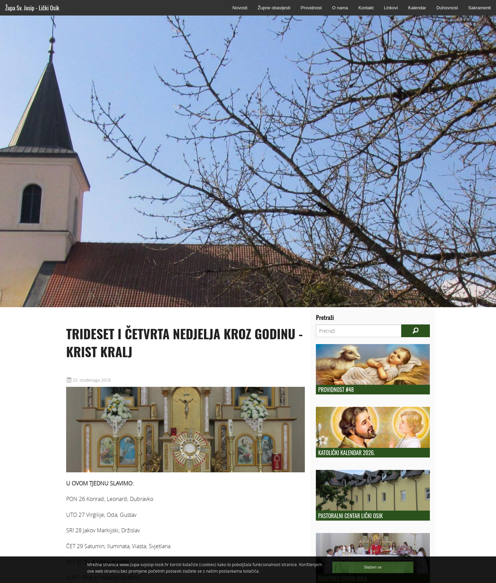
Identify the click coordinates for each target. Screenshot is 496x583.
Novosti (239, 7)
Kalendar (417, 7)
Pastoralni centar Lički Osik (350, 516)
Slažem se (373, 567)
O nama (340, 7)
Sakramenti (479, 7)
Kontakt (365, 7)
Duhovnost (447, 7)
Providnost (311, 7)
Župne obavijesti (274, 7)
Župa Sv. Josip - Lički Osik (32, 7)
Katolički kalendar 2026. (346, 453)
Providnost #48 (336, 389)
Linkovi (391, 7)
